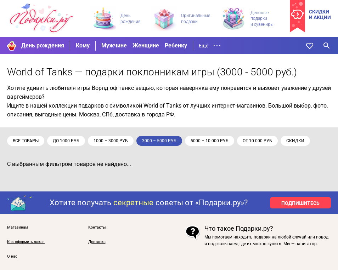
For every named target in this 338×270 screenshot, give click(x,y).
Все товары (26, 140)
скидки (295, 140)
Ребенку (176, 45)
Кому (83, 45)
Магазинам (17, 227)
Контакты (97, 227)
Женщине (146, 45)
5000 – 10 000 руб (210, 140)
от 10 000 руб (257, 140)
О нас (12, 256)
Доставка (97, 242)
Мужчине (114, 45)
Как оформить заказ (26, 242)
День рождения (42, 45)
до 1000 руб (66, 140)
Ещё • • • (210, 45)
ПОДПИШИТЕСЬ (300, 203)
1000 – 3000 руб (111, 140)
